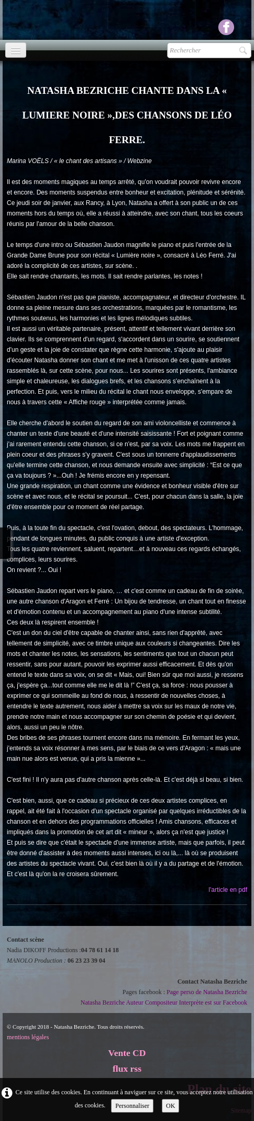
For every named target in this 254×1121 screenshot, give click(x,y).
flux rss (127, 1068)
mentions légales (28, 1037)
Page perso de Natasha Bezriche (207, 992)
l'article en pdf (227, 889)
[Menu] (15, 50)
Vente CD (127, 1053)
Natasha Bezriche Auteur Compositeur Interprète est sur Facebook (164, 1002)
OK (170, 1105)
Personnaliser (132, 1105)
